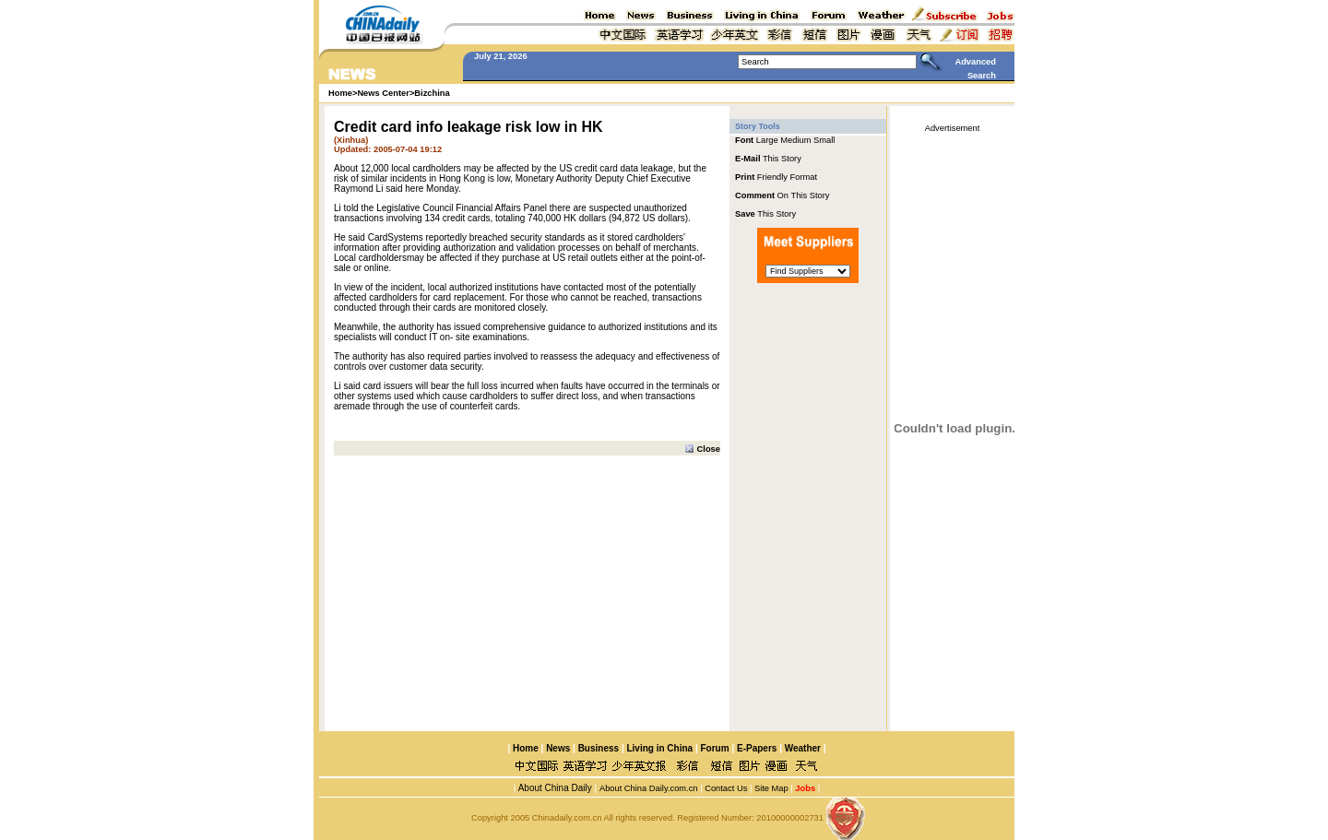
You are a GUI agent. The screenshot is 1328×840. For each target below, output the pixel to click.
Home (526, 748)
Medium (795, 140)
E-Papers (757, 748)
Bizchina (431, 93)
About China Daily (553, 788)
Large (767, 140)
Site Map (771, 788)
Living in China (659, 748)
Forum (715, 748)
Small (824, 140)
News (558, 748)
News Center (383, 93)
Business (598, 748)
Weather (801, 748)
